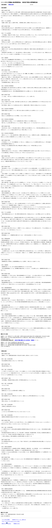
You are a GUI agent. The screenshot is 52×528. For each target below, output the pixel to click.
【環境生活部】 (4, 351)
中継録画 (32, 340)
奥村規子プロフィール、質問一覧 (19, 519)
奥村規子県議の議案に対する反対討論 (22, 340)
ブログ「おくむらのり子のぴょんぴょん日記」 (11, 521)
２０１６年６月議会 (6, 519)
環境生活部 (11, 4)
